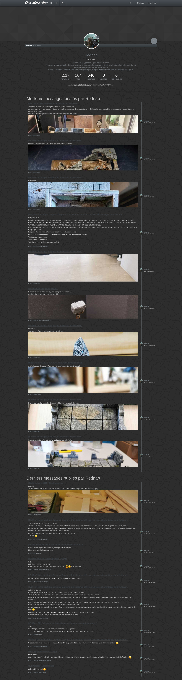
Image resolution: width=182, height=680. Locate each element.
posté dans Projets (35, 634)
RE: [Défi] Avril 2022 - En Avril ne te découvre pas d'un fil (55, 363)
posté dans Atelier (34, 394)
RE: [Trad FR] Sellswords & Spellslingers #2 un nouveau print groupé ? (62, 623)
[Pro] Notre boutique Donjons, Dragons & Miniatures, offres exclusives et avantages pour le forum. (76, 214)
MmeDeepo (32, 655)
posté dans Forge (34, 135)
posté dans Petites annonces (38, 246)
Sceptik (31, 643)
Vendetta (54, 440)
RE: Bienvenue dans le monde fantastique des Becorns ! (55, 544)
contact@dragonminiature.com (58, 528)
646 (91, 75)
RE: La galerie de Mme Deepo (42, 651)
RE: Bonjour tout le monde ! (41, 666)
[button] (63, 3)
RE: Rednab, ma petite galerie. (43, 288)
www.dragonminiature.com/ (83, 86)
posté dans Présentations (37, 672)
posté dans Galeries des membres (39, 320)
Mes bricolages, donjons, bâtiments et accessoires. (53, 103)
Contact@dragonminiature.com (69, 643)
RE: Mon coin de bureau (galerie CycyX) (47, 559)
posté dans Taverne (35, 553)
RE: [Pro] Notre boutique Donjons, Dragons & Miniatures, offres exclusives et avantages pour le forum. (78, 520)
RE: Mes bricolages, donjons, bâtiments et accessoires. (55, 140)
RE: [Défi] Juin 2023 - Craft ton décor (46, 483)
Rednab (146, 121)
